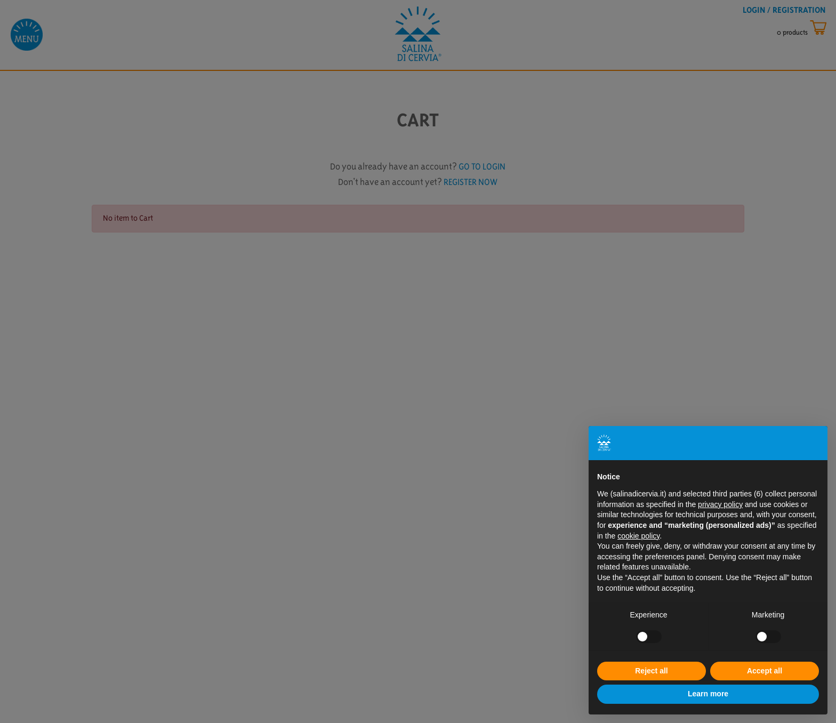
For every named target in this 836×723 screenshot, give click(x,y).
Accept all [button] (764, 670)
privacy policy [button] (720, 504)
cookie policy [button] (638, 536)
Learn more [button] (708, 693)
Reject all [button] (651, 670)
